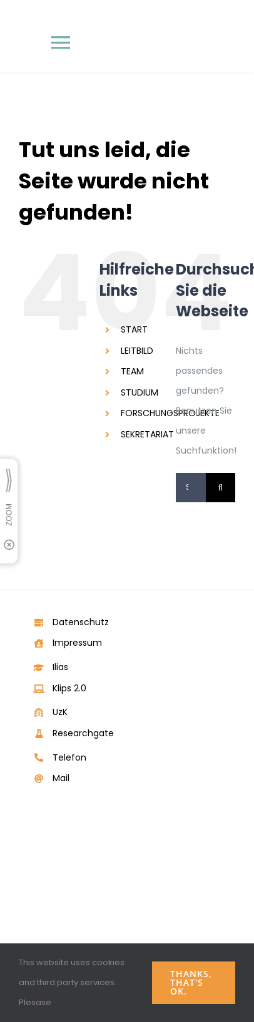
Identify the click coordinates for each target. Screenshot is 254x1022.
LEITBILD (137, 350)
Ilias (60, 667)
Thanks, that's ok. (191, 982)
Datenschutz (81, 622)
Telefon (69, 757)
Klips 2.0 (69, 688)
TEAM (132, 371)
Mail (61, 778)
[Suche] (220, 487)
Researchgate (83, 733)
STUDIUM (139, 392)
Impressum (77, 642)
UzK (60, 712)
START (134, 329)
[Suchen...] (191, 487)
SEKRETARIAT (147, 434)
